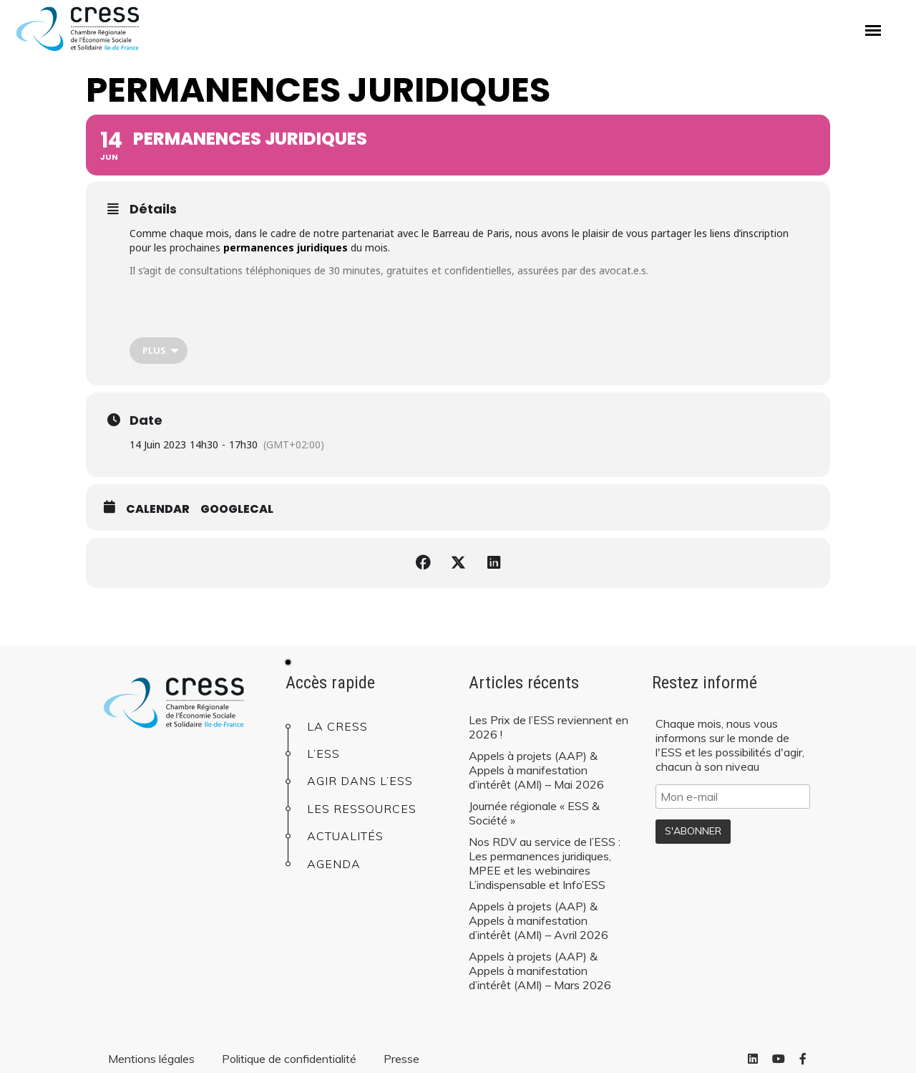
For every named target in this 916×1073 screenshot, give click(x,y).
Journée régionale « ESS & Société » (534, 813)
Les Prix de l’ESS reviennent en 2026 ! (548, 727)
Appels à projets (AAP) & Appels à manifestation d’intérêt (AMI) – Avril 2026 (538, 920)
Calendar (158, 509)
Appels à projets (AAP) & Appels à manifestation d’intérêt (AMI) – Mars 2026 (540, 970)
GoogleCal (236, 509)
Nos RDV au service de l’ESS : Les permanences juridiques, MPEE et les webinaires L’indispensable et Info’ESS (544, 863)
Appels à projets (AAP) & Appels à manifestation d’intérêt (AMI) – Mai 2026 (536, 770)
